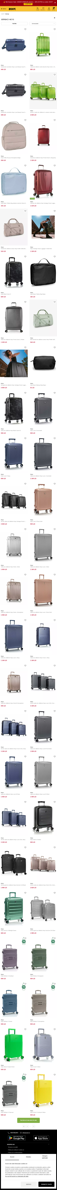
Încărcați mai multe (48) (28, 1120)
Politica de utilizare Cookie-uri (16, 1150)
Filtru (14, 23)
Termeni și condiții (13, 1147)
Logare (49, 8)
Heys (2, 65)
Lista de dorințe (43, 8)
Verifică (53, 8)
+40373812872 (14, 1132)
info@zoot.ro (26, 1132)
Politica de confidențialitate (15, 1152)
